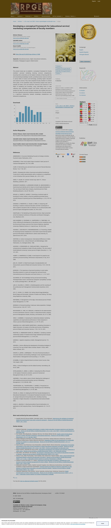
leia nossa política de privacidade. (77, 524)
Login (99, 1)
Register (94, 1)
